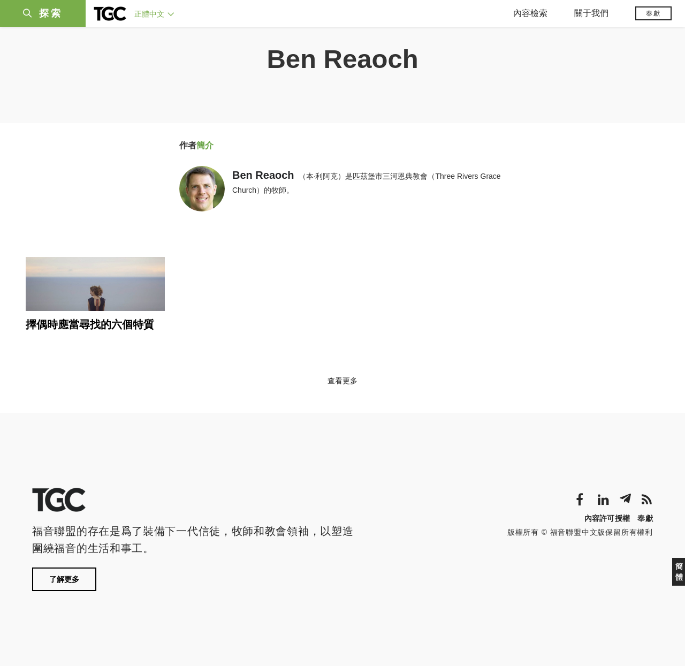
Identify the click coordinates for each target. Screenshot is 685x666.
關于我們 (591, 13)
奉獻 (653, 13)
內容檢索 (530, 13)
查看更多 (342, 380)
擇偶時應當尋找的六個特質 (90, 324)
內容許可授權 (607, 518)
